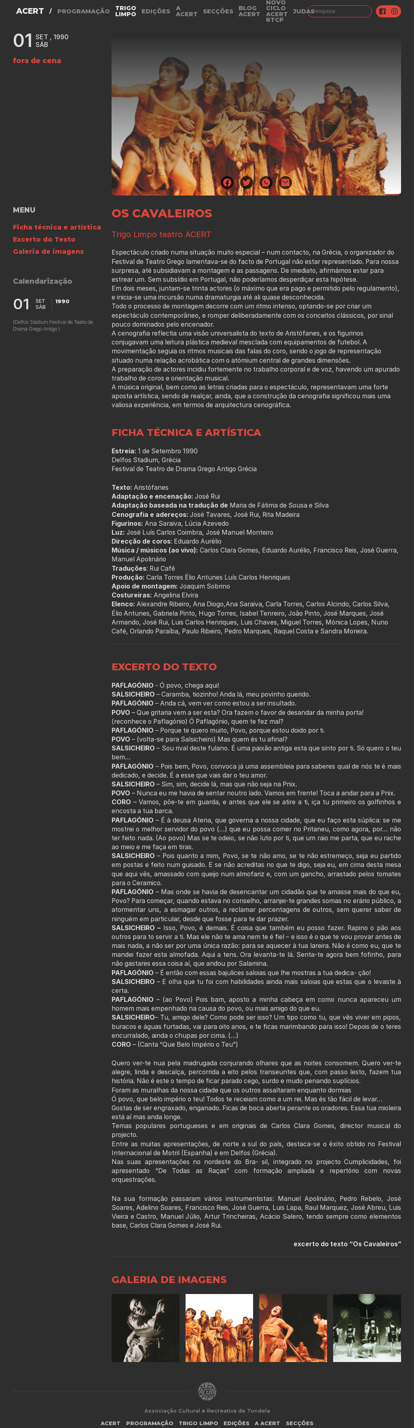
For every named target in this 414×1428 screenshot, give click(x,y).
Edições (156, 11)
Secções (218, 11)
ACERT (30, 11)
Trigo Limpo (125, 11)
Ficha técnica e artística (57, 227)
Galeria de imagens (48, 251)
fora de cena (37, 60)
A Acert (187, 11)
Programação (83, 11)
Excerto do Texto (44, 239)
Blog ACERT (249, 11)
